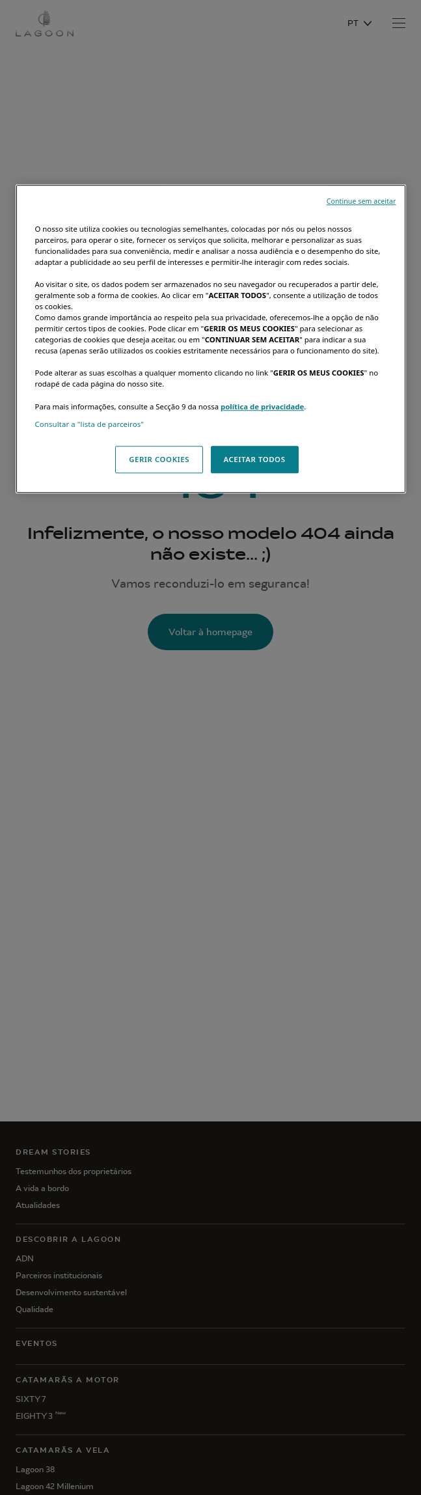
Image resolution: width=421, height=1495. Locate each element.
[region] (211, 338)
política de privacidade (262, 406)
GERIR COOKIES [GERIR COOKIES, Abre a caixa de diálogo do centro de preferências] (159, 459)
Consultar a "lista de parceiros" (89, 424)
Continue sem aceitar (361, 201)
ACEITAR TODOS (255, 459)
